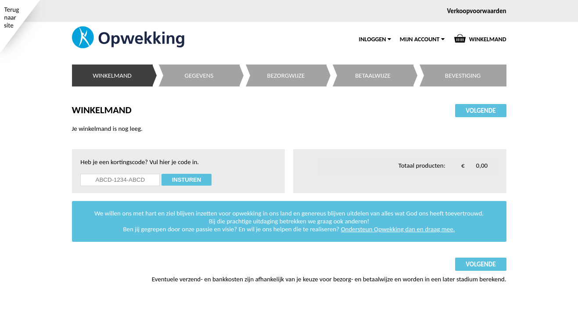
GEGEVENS (199, 75)
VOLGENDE (480, 111)
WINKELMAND (487, 39)
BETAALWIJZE (373, 75)
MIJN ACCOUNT (422, 39)
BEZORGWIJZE (286, 75)
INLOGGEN (375, 39)
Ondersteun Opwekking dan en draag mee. (398, 229)
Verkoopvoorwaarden (476, 11)
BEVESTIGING (463, 75)
